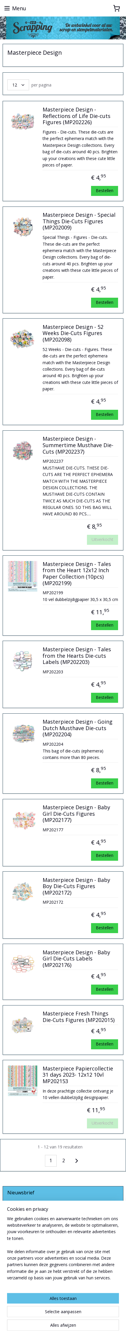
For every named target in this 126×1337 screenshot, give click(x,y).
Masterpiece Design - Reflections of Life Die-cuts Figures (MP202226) (76, 116)
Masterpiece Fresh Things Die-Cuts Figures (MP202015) (79, 1016)
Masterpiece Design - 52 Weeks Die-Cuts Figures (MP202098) (73, 333)
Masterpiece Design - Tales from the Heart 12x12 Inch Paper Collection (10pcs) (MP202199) (77, 574)
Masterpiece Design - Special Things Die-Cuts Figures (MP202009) (79, 221)
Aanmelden (22, 1223)
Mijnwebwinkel (73, 1326)
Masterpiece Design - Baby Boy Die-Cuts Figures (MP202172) (76, 886)
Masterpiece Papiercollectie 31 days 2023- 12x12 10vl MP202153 (78, 1075)
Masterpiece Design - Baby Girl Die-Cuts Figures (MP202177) (76, 813)
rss (75, 1316)
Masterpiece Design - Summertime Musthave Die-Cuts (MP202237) (78, 445)
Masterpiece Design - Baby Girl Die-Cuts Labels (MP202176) (76, 958)
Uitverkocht (102, 539)
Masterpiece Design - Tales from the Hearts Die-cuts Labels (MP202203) (77, 655)
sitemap (62, 1316)
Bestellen (104, 190)
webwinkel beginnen (97, 1316)
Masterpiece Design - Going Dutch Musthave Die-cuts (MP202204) (77, 728)
